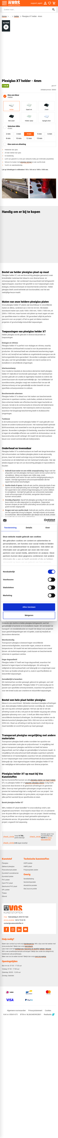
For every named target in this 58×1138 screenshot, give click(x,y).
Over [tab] (48, 527)
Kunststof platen (7, 876)
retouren (48, 949)
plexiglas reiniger (26, 162)
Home (4, 16)
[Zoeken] (24, 9)
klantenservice (29, 944)
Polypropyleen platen (31, 870)
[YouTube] (25, 929)
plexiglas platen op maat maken (42, 780)
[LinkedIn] (19, 929)
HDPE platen (28, 863)
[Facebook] (6, 929)
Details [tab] (29, 527)
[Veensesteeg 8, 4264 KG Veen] (16, 917)
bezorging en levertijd (31, 949)
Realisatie (49, 1014)
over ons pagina (40, 956)
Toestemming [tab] (10, 527)
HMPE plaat (28, 866)
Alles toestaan (29, 607)
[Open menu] (4, 3)
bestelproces (19, 949)
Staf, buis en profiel (30, 889)
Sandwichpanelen (30, 882)
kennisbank (29, 946)
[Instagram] (12, 929)
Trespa (4, 893)
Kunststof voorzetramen (10, 873)
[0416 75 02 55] (14, 920)
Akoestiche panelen (30, 885)
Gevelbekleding (29, 879)
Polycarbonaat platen (9, 870)
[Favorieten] (49, 3)
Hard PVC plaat (7, 883)
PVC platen (6, 880)
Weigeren (29, 615)
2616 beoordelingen (46, 838)
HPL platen (6, 890)
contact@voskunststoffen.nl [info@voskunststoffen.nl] (13, 923)
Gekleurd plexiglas (8, 866)
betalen (42, 949)
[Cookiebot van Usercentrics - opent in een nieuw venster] (44, 520)
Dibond (4, 896)
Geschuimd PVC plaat (9, 886)
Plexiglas (5, 863)
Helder (16, 16)
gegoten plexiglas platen (34, 783)
